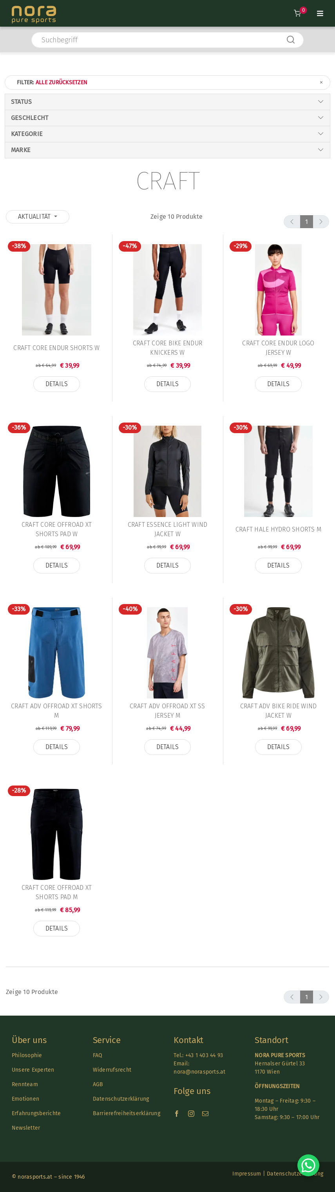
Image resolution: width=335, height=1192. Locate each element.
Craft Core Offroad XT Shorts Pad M (57, 892)
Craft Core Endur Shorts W (56, 348)
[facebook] (177, 1113)
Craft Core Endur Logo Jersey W (278, 347)
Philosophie (27, 1055)
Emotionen (25, 1099)
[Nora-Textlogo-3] (34, 9)
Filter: (170, 82)
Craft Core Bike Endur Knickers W (167, 347)
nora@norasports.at (199, 1072)
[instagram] (191, 1113)
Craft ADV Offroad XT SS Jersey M (167, 710)
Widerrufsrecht (112, 1070)
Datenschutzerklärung (121, 1099)
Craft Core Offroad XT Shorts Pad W (57, 529)
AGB (98, 1084)
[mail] (205, 1113)
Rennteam (25, 1084)
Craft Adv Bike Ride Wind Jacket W (278, 710)
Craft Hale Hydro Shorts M (278, 529)
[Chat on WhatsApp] (308, 1165)
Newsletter (26, 1128)
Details (56, 384)
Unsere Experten (33, 1070)
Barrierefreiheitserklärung (126, 1113)
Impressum (246, 1173)
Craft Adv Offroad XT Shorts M (56, 710)
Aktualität (35, 216)
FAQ (98, 1055)
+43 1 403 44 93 (204, 1055)
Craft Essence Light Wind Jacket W (168, 529)
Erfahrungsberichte (36, 1113)
